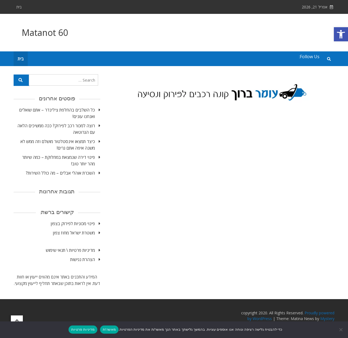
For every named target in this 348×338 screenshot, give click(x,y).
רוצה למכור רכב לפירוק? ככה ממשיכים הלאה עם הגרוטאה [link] (56, 129)
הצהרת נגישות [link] (82, 259)
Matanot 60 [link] (45, 32)
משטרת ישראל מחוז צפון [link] (74, 233)
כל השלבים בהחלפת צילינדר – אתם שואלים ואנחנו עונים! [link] (57, 113)
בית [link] (18, 7)
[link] (341, 34)
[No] (341, 329)
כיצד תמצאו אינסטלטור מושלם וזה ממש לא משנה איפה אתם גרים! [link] (57, 144)
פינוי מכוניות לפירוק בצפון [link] (73, 224)
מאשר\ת (109, 329)
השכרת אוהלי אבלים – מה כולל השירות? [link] (60, 173)
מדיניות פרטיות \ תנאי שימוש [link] (70, 250)
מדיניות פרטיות (83, 329)
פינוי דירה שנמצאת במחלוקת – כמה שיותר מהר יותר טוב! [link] (58, 160)
